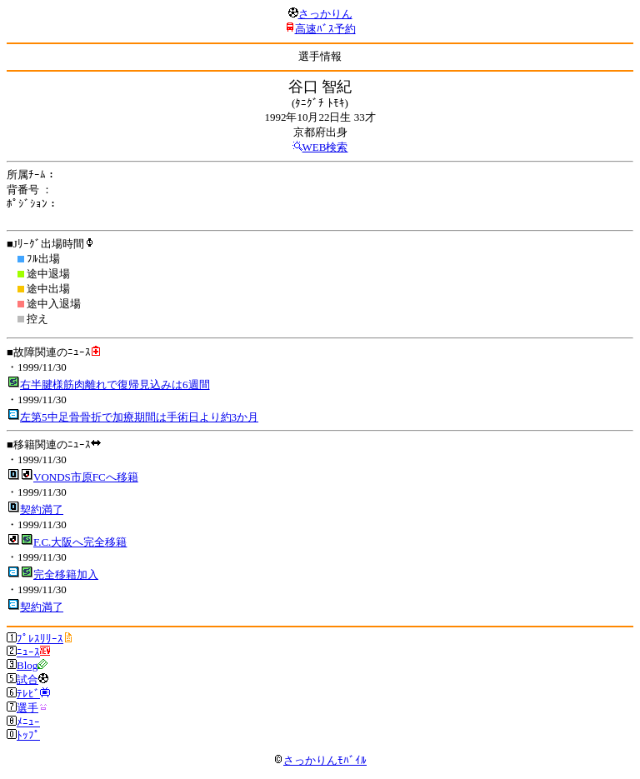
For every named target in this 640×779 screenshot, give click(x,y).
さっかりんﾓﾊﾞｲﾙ (320, 760)
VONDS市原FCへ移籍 (85, 477)
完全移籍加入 (65, 574)
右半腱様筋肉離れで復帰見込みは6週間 (115, 384)
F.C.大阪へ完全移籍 (80, 542)
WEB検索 (325, 147)
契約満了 (41, 509)
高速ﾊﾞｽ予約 (325, 28)
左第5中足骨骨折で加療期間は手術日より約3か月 (139, 417)
